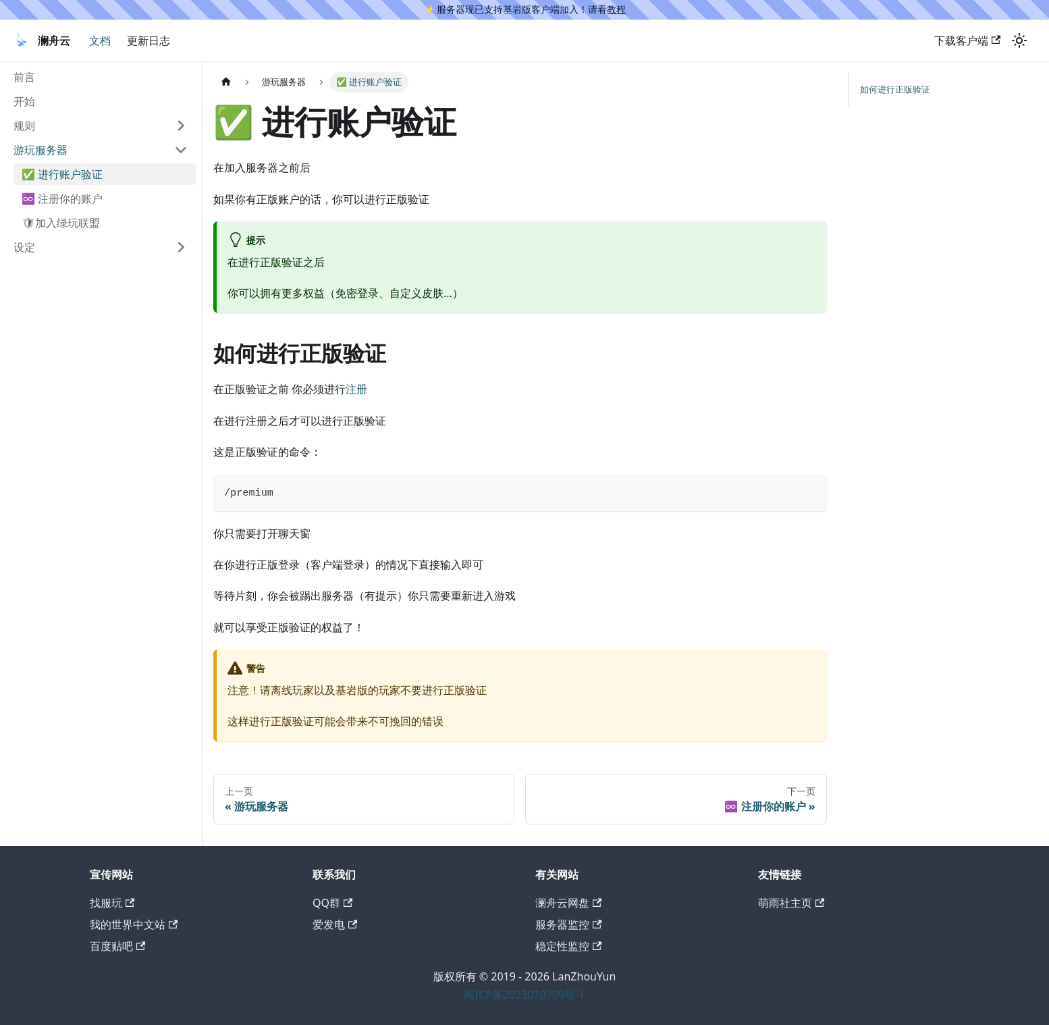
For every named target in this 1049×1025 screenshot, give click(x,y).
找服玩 (112, 902)
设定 (24, 247)
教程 (616, 9)
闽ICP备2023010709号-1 (524, 994)
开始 (24, 101)
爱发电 (335, 924)
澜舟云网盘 (568, 902)
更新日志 (148, 40)
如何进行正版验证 (895, 89)
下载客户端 (967, 40)
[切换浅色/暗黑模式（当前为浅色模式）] (1019, 40)
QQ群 (332, 902)
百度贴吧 (117, 946)
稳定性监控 (568, 946)
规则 (24, 125)
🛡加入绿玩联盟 (61, 222)
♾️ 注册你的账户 (62, 198)
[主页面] (226, 82)
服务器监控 (568, 924)
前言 (24, 77)
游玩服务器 (41, 149)
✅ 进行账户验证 (62, 174)
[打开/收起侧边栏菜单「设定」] (181, 247)
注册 (356, 389)
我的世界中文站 (134, 924)
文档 (100, 40)
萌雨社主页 (791, 902)
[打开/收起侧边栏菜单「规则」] (181, 125)
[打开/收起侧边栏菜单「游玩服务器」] (181, 150)
